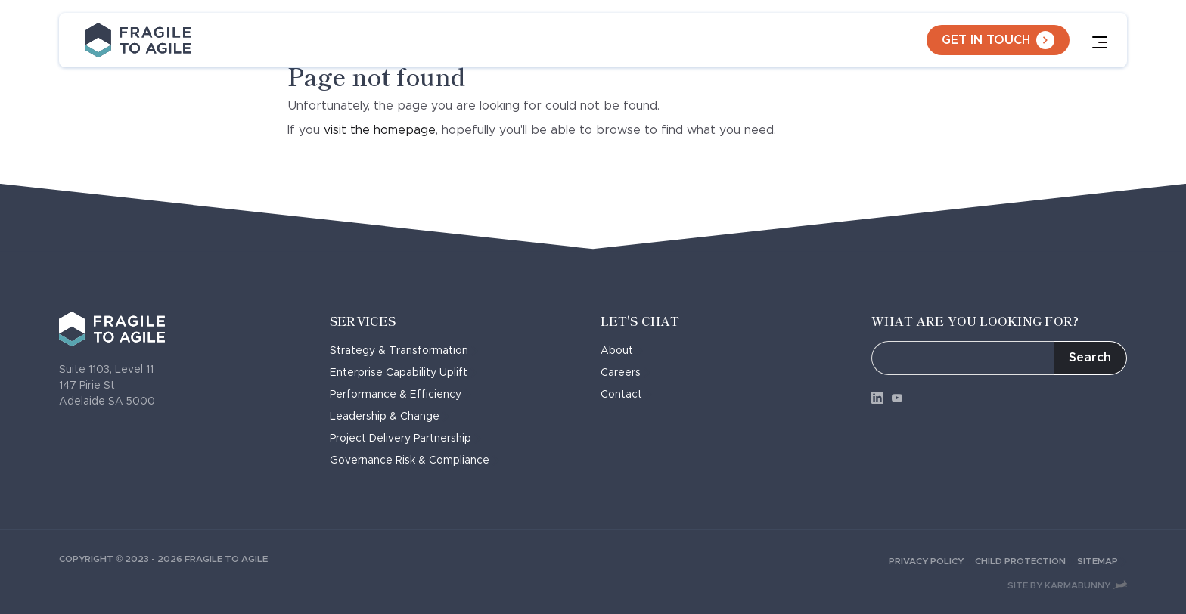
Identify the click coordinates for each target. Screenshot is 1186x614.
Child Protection (1026, 561)
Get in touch (998, 40)
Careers (625, 372)
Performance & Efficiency (400, 394)
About (622, 351)
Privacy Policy (932, 561)
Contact (626, 394)
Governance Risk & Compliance (414, 460)
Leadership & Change (389, 416)
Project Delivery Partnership (405, 438)
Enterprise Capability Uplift (403, 372)
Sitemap (1102, 561)
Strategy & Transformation (404, 351)
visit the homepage (380, 130)
